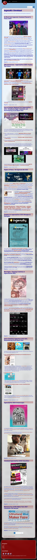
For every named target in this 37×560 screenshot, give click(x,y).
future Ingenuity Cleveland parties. (13, 60)
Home (4, 6)
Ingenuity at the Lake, (15, 380)
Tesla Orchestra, (25, 39)
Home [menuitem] (5, 3)
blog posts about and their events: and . (16, 81)
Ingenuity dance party (7, 44)
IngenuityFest (16, 262)
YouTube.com (11, 554)
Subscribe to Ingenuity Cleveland (9, 536)
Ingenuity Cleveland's (28, 253)
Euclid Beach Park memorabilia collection (22, 395)
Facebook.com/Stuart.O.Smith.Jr (4, 554)
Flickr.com (9, 554)
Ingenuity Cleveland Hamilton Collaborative (21, 38)
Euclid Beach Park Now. (16, 397)
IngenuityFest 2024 (14, 187)
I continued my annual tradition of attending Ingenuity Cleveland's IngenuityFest (18, 429)
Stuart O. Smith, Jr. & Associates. (15, 555)
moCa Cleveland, (24, 365)
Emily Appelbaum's (7, 203)
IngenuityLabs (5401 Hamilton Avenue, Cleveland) (12, 184)
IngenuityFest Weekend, (22, 298)
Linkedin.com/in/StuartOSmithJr (6, 554)
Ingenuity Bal (30, 186)
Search (3, 547)
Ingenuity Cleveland (12, 51)
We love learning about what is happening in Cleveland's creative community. (18, 528)
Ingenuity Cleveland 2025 (12, 41)
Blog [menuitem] (9, 1)
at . (18, 84)
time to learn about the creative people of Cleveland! (12, 487)
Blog (3, 546)
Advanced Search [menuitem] (14, 1)
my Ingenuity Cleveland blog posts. (12, 186)
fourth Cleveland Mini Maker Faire (13, 526)
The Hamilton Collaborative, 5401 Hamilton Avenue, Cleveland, (23, 495)
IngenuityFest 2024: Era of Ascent (25, 133)
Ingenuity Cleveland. (20, 82)
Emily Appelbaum (17, 199)
